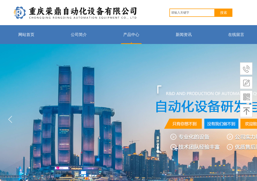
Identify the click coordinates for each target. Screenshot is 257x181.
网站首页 (26, 34)
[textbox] (192, 13)
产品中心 (131, 34)
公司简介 (79, 34)
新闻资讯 (184, 34)
